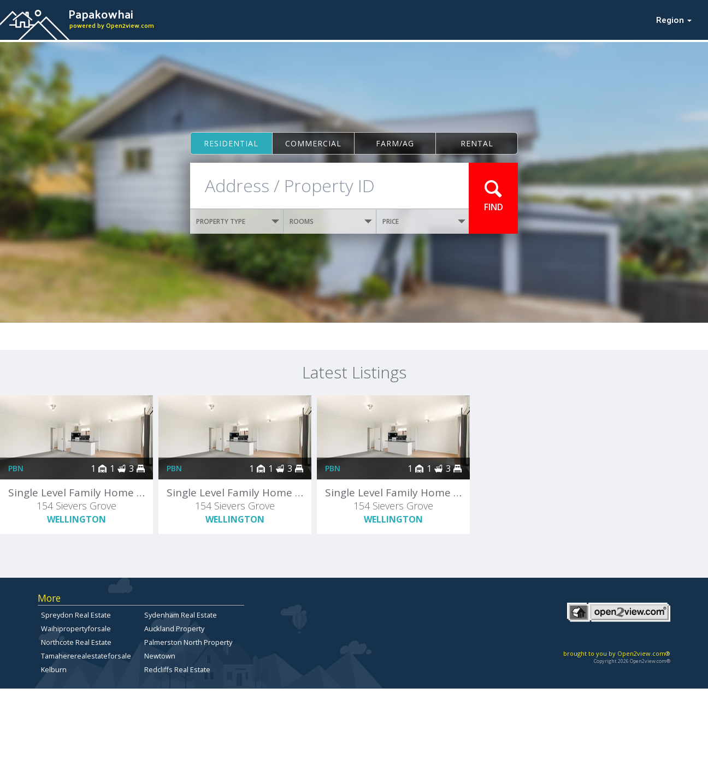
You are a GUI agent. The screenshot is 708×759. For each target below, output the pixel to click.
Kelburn (54, 669)
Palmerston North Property (188, 642)
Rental (477, 143)
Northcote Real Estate (76, 642)
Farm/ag (395, 143)
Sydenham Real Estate (180, 615)
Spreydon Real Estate (76, 615)
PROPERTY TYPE (237, 221)
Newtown (159, 656)
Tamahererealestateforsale (86, 656)
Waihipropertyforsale (76, 628)
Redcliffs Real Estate (177, 669)
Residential (231, 143)
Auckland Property (174, 628)
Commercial (313, 143)
